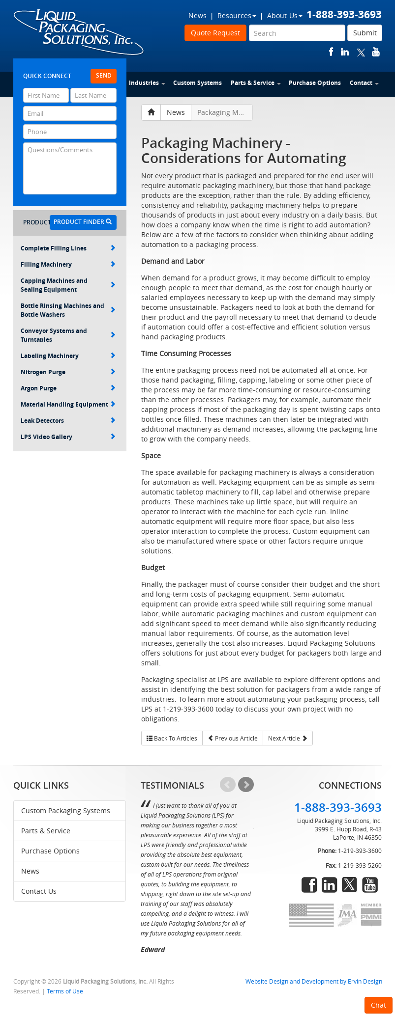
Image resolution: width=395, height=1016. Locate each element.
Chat (378, 1005)
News (197, 15)
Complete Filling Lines (68, 248)
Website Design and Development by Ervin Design (313, 981)
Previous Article (233, 738)
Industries (147, 83)
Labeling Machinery (68, 356)
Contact (364, 83)
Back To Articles (172, 738)
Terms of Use (65, 991)
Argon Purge (68, 388)
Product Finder (83, 222)
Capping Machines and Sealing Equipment (68, 285)
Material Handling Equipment (68, 404)
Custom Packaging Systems (65, 810)
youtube (376, 51)
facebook (331, 51)
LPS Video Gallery (68, 437)
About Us (285, 15)
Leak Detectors (68, 420)
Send (104, 75)
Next (246, 785)
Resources (236, 15)
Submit (365, 32)
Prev (228, 785)
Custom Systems (197, 83)
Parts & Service (256, 83)
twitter (361, 51)
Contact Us (39, 891)
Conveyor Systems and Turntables (68, 335)
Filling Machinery (68, 264)
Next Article (287, 738)
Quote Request (215, 32)
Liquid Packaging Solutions (79, 32)
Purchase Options (315, 83)
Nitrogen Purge (68, 372)
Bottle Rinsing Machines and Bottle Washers (68, 310)
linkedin (345, 51)
